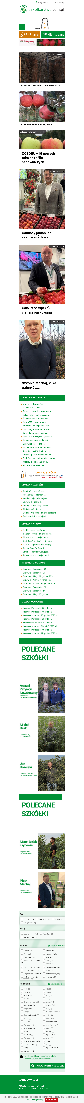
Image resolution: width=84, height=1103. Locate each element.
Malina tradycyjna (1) (53, 974)
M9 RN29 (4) (28, 1035)
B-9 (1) (48, 1041)
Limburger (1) (29, 1051)
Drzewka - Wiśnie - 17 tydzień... (37, 580)
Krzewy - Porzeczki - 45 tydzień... (38, 611)
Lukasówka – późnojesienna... (36, 415)
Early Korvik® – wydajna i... (35, 516)
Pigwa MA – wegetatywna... (35, 422)
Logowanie (43, 2)
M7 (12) (27, 999)
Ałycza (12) (50, 1002)
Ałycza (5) (49, 1028)
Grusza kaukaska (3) (31, 1002)
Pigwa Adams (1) (52, 1048)
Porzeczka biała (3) (53, 967)
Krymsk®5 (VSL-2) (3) (32, 1041)
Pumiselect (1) (29, 1025)
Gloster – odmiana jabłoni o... (36, 537)
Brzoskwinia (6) (51, 954)
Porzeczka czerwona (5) (30, 961)
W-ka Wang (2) (29, 1028)
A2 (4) (48, 999)
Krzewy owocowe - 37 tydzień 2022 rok (41, 633)
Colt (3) (26, 1012)
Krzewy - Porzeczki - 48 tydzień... (38, 630)
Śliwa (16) (49, 960)
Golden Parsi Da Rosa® (33, 548)
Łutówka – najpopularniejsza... (37, 426)
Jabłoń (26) (28, 951)
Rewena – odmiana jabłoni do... (37, 555)
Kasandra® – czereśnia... (34, 495)
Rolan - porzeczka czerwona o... (37, 411)
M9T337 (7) (50, 1031)
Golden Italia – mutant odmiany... (38, 447)
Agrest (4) (49, 970)
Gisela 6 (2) (28, 1022)
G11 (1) (26, 1048)
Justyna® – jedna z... (32, 502)
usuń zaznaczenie (58, 945)
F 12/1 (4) (27, 1018)
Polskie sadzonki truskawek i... (36, 440)
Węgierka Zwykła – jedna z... (36, 433)
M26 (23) (27, 989)
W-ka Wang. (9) (29, 1005)
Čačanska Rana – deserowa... (36, 418)
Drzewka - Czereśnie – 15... (35, 587)
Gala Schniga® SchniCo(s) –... (36, 451)
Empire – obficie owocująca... (36, 552)
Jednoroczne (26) (31, 934)
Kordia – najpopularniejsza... (35, 498)
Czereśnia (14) (29, 957)
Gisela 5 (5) (50, 1018)
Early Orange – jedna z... (34, 444)
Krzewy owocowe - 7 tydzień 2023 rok (40, 626)
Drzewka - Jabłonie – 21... (34, 573)
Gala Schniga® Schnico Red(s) (37, 544)
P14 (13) (49, 995)
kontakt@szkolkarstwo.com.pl (38, 1088)
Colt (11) (49, 1009)
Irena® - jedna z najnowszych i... (37, 505)
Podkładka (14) (44, 919)
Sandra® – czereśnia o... (34, 491)
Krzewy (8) (58, 919)
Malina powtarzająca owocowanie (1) (30, 978)
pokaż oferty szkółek (50, 1065)
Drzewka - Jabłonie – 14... (34, 591)
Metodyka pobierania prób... (35, 462)
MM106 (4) (28, 995)
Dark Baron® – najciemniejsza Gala (39, 458)
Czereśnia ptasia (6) (31, 1015)
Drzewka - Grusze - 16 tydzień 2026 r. (40, 583)
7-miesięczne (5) (30, 937)
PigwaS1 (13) (50, 992)
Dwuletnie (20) (48, 934)
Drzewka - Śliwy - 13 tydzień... (36, 594)
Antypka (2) (28, 1009)
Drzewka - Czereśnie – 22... (35, 569)
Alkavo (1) (49, 1038)
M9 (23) (48, 989)
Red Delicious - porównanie (35, 530)
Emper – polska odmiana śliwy (37, 455)
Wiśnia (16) (50, 957)
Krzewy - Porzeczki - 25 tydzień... (38, 619)
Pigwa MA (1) (51, 1035)
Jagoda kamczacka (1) (32, 974)
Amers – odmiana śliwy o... (35, 404)
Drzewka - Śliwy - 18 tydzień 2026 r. (39, 576)
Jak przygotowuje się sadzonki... (37, 429)
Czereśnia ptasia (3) (53, 1012)
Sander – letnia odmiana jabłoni (37, 534)
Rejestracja (60, 2)
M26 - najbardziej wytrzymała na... (38, 436)
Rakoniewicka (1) (52, 1025)
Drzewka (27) (29, 919)
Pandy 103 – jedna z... (33, 408)
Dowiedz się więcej (34, 1100)
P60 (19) (27, 992)
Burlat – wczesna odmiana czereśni (39, 513)
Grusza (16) (50, 951)
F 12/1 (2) (49, 1015)
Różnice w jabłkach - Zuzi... (35, 465)
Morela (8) (49, 964)
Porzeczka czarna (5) (32, 967)
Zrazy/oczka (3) (30, 923)
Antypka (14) (50, 1005)
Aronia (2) (27, 954)
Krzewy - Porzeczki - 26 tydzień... (38, 608)
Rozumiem (51, 1100)
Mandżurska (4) (51, 1022)
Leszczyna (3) (51, 977)
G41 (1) (48, 1045)
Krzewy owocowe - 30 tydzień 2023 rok (41, 615)
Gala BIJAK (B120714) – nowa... (37, 541)
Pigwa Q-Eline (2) (30, 1045)
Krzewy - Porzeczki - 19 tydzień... (38, 622)
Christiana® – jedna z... (33, 509)
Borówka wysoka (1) (31, 970)
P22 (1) (26, 1031)
